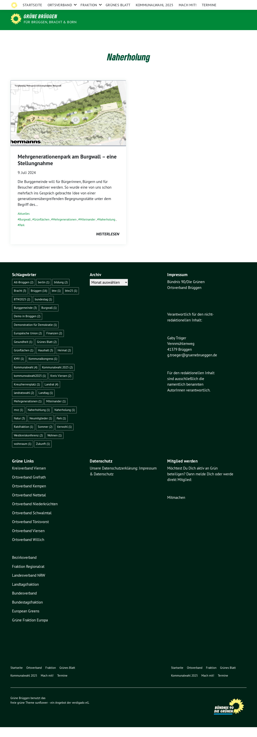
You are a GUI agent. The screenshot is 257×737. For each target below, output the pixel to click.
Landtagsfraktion (25, 594)
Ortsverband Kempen (29, 495)
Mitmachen (176, 507)
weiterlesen (107, 243)
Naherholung (107, 229)
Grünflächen (41, 229)
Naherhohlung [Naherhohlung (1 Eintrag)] (39, 420)
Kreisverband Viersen (29, 478)
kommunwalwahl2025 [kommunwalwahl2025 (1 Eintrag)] (30, 385)
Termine (209, 35)
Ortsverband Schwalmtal (32, 522)
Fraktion (89, 35)
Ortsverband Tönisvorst (30, 531)
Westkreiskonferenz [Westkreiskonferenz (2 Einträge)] (28, 445)
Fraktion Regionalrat (28, 576)
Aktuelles (24, 223)
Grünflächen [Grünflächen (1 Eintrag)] (23, 360)
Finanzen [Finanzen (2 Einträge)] (54, 343)
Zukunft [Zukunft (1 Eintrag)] (43, 453)
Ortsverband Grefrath (29, 487)
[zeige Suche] (239, 4)
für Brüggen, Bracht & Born (50, 22)
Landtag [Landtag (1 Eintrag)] (46, 403)
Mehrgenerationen (64, 229)
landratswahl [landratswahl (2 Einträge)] (24, 403)
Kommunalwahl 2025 (154, 35)
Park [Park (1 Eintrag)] (61, 428)
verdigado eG (80, 712)
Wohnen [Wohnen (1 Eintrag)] (54, 445)
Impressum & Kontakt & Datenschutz (204, 4)
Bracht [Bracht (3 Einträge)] (20, 300)
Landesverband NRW (28, 585)
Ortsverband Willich (28, 549)
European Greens (25, 620)
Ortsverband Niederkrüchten (35, 513)
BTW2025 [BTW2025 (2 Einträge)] (22, 309)
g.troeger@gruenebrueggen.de (192, 364)
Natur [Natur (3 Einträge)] (19, 428)
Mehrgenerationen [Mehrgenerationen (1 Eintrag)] (28, 411)
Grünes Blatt (118, 35)
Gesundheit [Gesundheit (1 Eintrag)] (23, 352)
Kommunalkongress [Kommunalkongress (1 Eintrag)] (43, 368)
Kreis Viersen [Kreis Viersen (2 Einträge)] (60, 385)
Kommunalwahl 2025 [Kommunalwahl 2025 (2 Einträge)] (57, 377)
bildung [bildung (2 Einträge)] (61, 292)
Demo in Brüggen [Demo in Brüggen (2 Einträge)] (27, 326)
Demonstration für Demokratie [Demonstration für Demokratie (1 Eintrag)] (35, 334)
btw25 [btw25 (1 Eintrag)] (71, 300)
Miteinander (87, 229)
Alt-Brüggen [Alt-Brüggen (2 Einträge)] (23, 292)
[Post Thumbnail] (68, 122)
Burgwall (25, 229)
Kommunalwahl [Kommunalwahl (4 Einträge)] (25, 377)
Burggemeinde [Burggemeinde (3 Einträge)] (25, 317)
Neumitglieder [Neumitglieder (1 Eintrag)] (41, 428)
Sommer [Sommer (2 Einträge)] (45, 436)
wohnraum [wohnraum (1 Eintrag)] (22, 453)
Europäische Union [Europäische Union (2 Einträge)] (28, 343)
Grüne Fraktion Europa (30, 629)
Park (21, 235)
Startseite (32, 35)
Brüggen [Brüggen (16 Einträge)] (39, 300)
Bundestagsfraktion (27, 612)
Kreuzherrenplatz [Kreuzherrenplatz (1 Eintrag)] (27, 394)
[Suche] (234, 4)
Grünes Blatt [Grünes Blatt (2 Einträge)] (47, 352)
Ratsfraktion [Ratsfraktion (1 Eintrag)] (23, 436)
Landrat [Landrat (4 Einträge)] (51, 394)
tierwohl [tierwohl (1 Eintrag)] (64, 436)
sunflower (41, 712)
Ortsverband (60, 35)
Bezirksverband (24, 567)
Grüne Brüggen (40, 16)
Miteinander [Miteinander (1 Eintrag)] (56, 411)
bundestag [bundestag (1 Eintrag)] (43, 309)
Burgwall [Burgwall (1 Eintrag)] (49, 317)
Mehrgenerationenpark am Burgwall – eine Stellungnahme (67, 169)
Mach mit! (188, 35)
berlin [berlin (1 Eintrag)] (43, 292)
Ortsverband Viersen (28, 540)
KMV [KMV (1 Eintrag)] (19, 368)
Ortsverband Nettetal (29, 504)
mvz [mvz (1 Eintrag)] (18, 420)
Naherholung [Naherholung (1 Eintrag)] (64, 420)
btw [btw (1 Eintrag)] (56, 300)
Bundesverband (24, 603)
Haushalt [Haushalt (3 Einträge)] (45, 360)
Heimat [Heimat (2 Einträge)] (64, 360)
